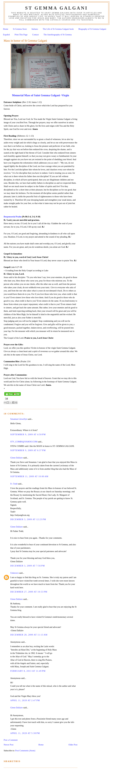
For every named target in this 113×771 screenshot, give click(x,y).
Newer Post (8, 744)
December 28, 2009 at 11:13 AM (29, 635)
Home (5, 29)
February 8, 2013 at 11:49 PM (28, 671)
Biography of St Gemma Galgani (92, 29)
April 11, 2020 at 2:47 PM (25, 700)
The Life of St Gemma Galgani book (58, 29)
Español (6, 34)
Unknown (14, 573)
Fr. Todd (13, 484)
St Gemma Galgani (56, 8)
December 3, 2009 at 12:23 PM (28, 519)
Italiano (35, 29)
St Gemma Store (20, 29)
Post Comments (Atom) (25, 750)
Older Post (72, 744)
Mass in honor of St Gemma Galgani (25, 40)
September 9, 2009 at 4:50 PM (28, 434)
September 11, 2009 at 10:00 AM (29, 476)
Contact (35, 34)
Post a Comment (11, 740)
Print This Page (21, 34)
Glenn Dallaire (16, 458)
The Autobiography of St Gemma (58, 34)
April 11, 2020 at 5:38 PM (25, 733)
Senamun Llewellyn (18, 419)
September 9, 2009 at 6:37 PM (28, 450)
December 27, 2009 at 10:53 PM (28, 592)
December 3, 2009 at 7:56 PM (27, 566)
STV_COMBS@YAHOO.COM (23, 441)
